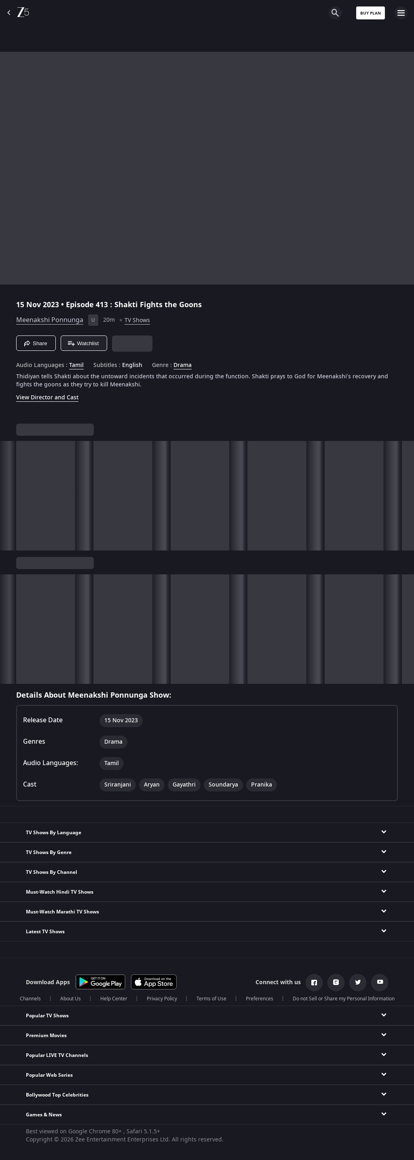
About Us (70, 998)
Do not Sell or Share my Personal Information (344, 998)
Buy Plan (370, 13)
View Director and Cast (47, 397)
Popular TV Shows (47, 1015)
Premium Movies (46, 1035)
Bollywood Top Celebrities (57, 1095)
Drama (182, 365)
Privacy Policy (162, 998)
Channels (30, 998)
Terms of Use (211, 998)
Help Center (113, 998)
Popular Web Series (49, 1075)
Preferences (259, 998)
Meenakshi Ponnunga (49, 320)
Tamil (76, 365)
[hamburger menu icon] (401, 12)
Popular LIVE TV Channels (57, 1055)
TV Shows (137, 320)
